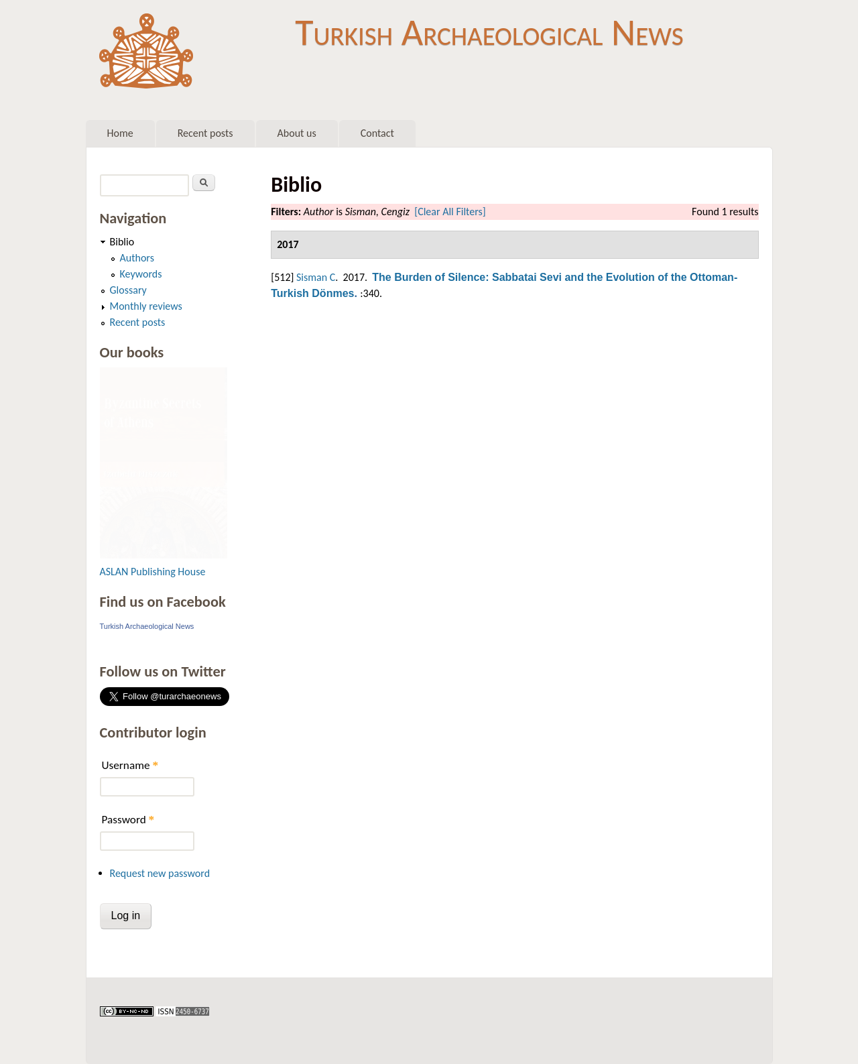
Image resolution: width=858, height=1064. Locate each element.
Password (128, 820)
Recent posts (205, 133)
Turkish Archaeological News (489, 32)
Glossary (128, 290)
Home (120, 133)
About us (297, 133)
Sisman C (315, 277)
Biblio (122, 241)
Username (130, 765)
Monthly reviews (146, 306)
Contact (377, 133)
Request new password (160, 873)
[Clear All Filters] (449, 211)
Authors (137, 257)
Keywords (141, 274)
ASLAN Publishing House (153, 571)
